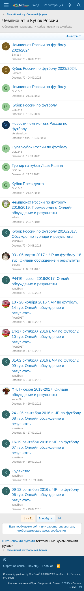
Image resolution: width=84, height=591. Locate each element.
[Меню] (6, 5)
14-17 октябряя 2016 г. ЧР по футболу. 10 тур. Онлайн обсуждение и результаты (45, 336)
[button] (4, 559)
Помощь (33, 566)
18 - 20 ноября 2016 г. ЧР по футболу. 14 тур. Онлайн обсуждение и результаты (45, 307)
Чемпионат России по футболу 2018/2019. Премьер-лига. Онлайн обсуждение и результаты (42, 207)
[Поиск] (78, 5)
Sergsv (16, 264)
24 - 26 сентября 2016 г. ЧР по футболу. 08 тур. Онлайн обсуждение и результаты (47, 418)
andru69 (17, 399)
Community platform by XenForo (36, 574)
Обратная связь (14, 566)
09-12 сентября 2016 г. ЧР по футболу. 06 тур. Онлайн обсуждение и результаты (46, 495)
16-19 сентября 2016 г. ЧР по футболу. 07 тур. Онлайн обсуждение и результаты (46, 447)
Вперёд (46, 518)
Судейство (21, 471)
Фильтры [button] (72, 36)
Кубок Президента (28, 184)
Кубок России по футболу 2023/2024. (44, 68)
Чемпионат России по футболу (39, 87)
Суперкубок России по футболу (39, 147)
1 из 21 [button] (28, 518)
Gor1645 (17, 91)
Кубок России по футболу (34, 105)
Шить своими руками (18, 541)
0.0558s (66, 583)
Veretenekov (19, 133)
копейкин (17, 241)
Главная (47, 566)
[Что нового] (69, 5)
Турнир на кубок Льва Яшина (37, 165)
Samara (16, 54)
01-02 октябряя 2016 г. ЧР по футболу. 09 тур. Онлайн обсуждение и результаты (45, 365)
